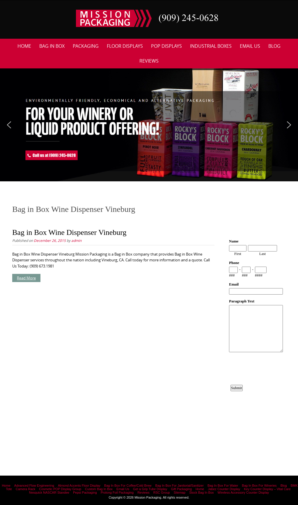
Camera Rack (25, 489)
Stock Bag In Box (201, 492)
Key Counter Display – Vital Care (267, 489)
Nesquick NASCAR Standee (49, 492)
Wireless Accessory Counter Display (243, 492)
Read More (26, 278)
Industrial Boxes (211, 46)
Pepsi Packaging (85, 492)
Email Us (250, 46)
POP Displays (166, 46)
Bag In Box (52, 46)
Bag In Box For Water (222, 485)
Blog (274, 46)
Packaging (86, 46)
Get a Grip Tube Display (150, 489)
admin (76, 240)
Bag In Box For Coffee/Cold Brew (127, 485)
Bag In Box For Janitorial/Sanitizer (179, 485)
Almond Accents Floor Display (79, 485)
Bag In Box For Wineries (259, 485)
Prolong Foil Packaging (117, 492)
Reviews (149, 61)
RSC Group (161, 492)
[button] (9, 125)
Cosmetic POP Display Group (60, 489)
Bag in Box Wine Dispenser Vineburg (69, 232)
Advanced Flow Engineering (34, 485)
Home (24, 46)
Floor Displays (125, 46)
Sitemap (179, 492)
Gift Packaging (181, 489)
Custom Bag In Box (99, 489)
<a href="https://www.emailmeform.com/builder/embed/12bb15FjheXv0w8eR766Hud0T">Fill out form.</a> (256, 334)
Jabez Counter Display (224, 489)
